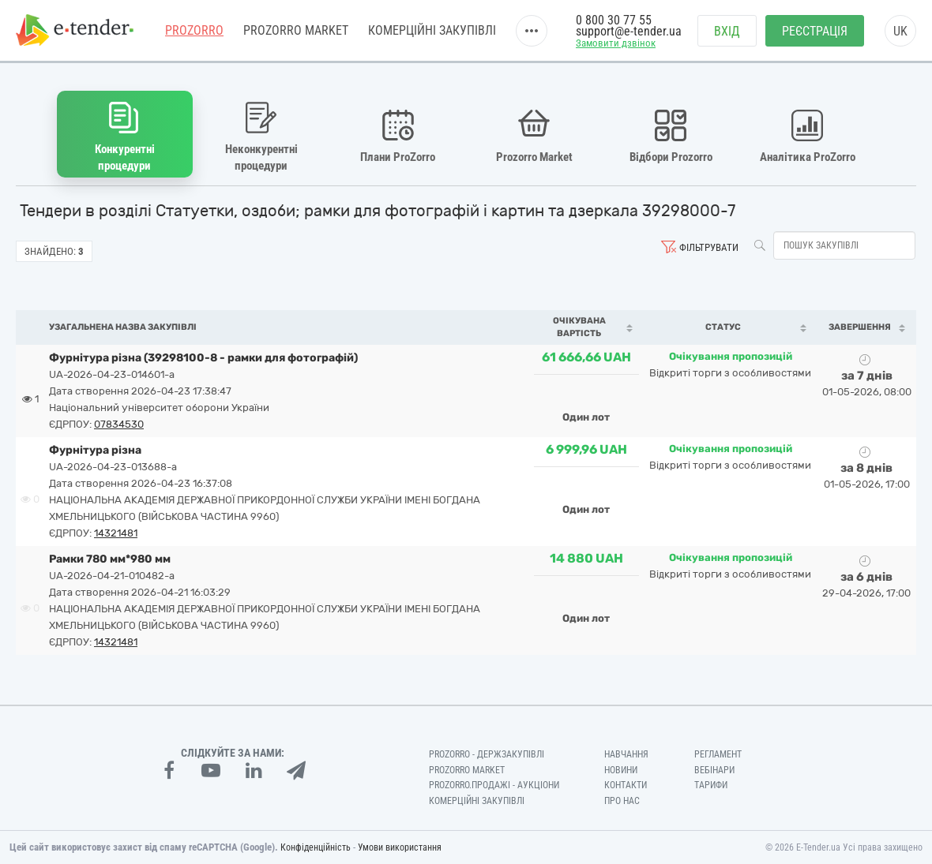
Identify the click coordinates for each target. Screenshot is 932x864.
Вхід (727, 31)
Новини (620, 769)
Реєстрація (814, 31)
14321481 (115, 532)
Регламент (718, 753)
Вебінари (714, 769)
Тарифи (710, 785)
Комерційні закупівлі (432, 31)
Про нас (622, 800)
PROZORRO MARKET (295, 31)
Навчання (626, 753)
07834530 (119, 423)
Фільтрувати (708, 247)
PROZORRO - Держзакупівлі (486, 753)
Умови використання (400, 847)
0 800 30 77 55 (614, 21)
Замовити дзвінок (616, 44)
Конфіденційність (315, 847)
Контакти (625, 785)
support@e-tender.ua (629, 31)
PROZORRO (194, 31)
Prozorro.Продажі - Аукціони (494, 785)
